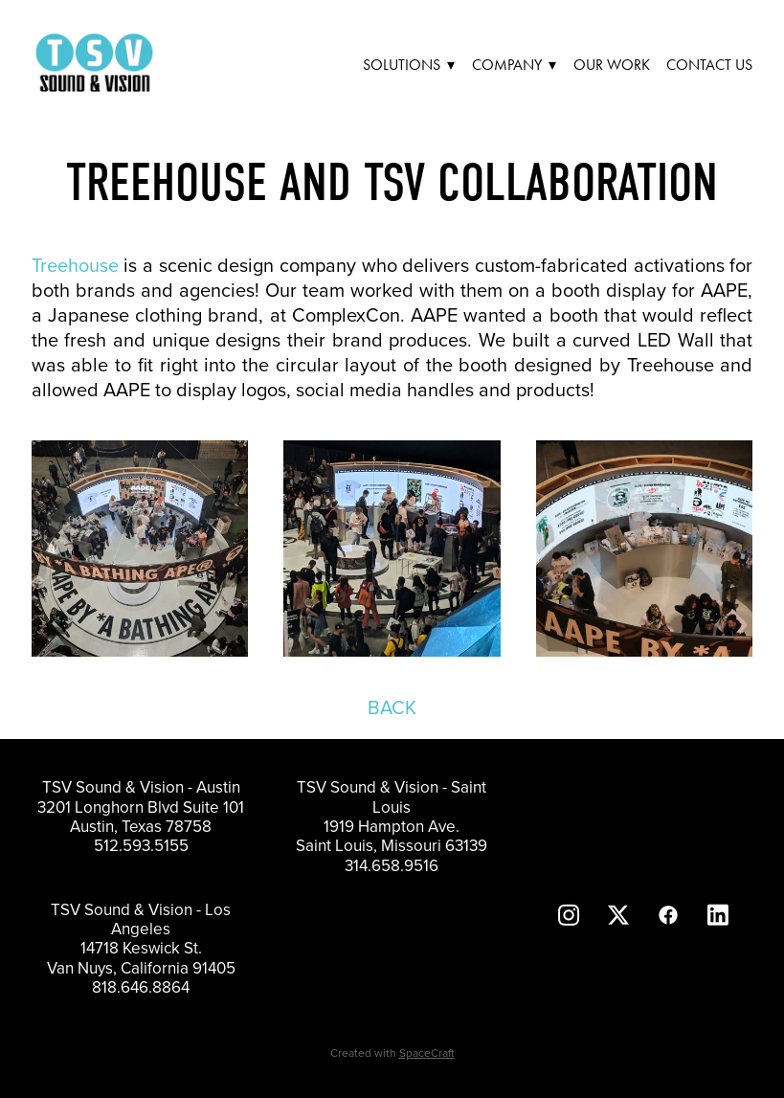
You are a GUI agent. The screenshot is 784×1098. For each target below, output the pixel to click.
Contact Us (709, 65)
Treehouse (75, 265)
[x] (618, 915)
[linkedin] (718, 915)
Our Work (611, 65)
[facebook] (668, 915)
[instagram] (568, 915)
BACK (392, 707)
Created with (392, 1052)
